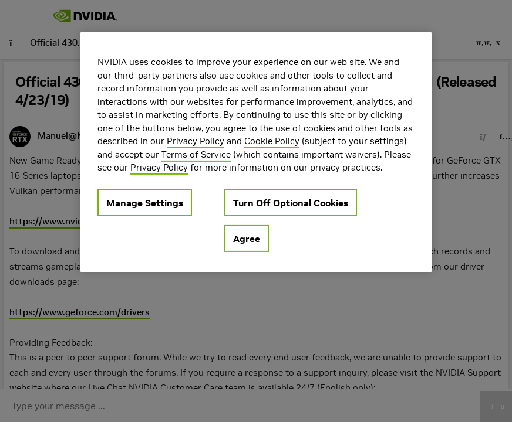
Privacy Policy (195, 141)
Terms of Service (196, 153)
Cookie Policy (271, 141)
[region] (256, 152)
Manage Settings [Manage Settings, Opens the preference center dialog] (144, 202)
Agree (246, 238)
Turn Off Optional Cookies (290, 202)
